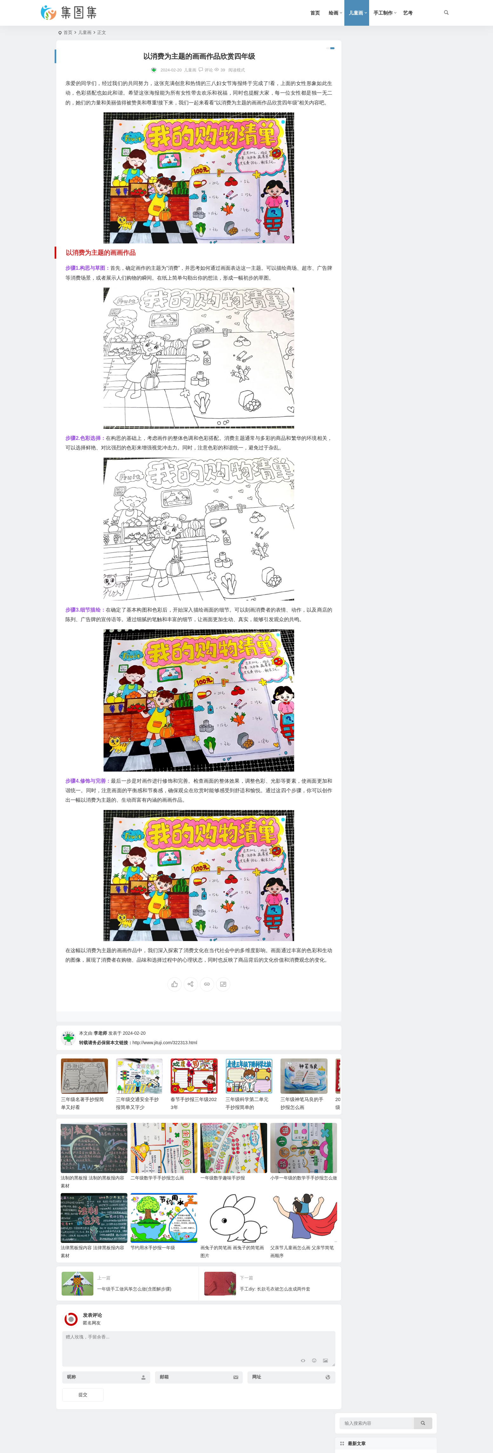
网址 (250, 1392)
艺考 (408, 13)
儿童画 (356, 13)
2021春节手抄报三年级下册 (403, 229)
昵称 (71, 1392)
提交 (82, 1410)
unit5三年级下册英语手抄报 (403, 316)
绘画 (333, 13)
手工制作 (383, 13)
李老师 (100, 1052)
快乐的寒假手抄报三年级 (400, 258)
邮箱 (160, 1392)
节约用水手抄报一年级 (150, 1263)
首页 (315, 13)
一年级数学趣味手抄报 (217, 1195)
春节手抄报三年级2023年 (401, 143)
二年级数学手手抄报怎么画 (154, 1195)
